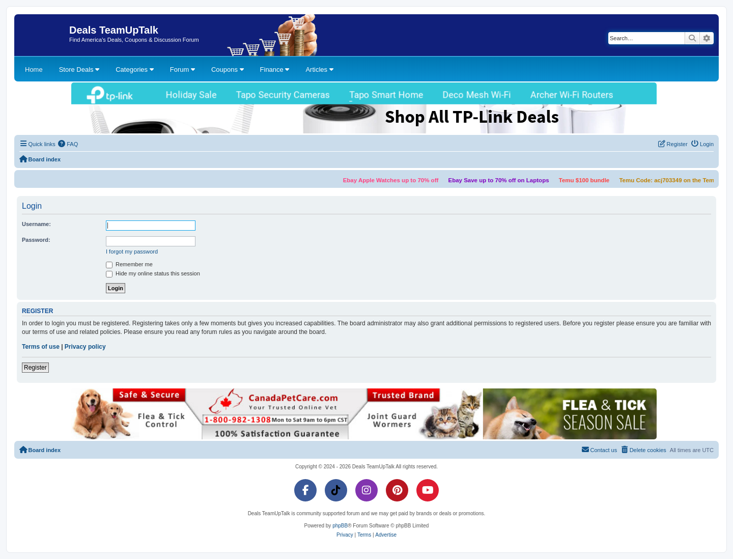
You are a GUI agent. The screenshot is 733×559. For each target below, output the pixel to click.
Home (34, 69)
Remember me (129, 264)
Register (35, 367)
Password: (36, 240)
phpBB (340, 525)
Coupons (227, 69)
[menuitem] (68, 144)
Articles (319, 69)
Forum (182, 69)
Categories (134, 69)
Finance (275, 69)
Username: (36, 224)
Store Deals (79, 69)
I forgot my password (132, 251)
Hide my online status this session (153, 273)
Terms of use (41, 346)
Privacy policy (85, 346)
